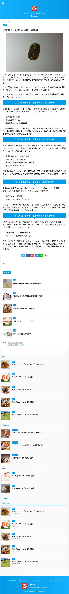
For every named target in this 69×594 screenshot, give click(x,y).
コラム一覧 (45, 580)
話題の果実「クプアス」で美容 (23, 488)
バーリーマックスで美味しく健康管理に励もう (29, 445)
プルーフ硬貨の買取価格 (22, 334)
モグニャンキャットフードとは (23, 389)
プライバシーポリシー (35, 580)
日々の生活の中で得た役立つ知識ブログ (37, 587)
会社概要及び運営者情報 (15, 580)
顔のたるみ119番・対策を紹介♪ (23, 476)
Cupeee (34, 16)
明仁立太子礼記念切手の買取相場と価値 (27, 296)
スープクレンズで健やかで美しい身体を (26, 433)
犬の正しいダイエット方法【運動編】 (25, 415)
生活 (5, 263)
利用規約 (25, 580)
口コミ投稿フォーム (55, 580)
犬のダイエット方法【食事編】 (24, 309)
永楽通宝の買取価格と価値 (16, 345)
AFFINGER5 (42, 591)
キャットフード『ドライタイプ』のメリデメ (28, 364)
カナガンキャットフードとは (23, 321)
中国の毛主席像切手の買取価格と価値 (27, 283)
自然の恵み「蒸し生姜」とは (22, 458)
